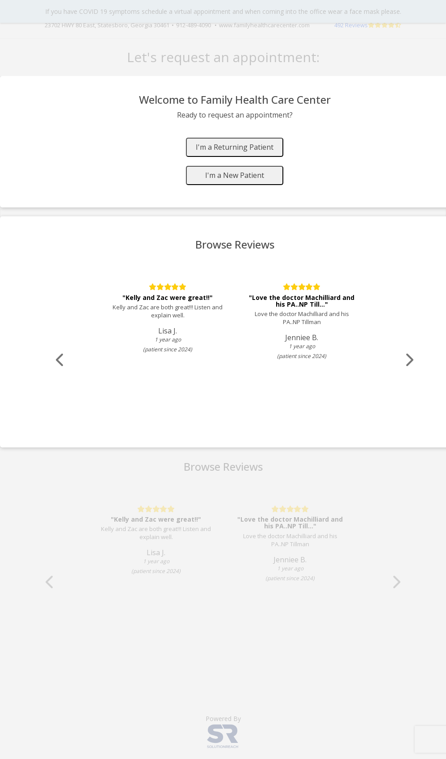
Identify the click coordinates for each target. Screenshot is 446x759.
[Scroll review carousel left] (60, 360)
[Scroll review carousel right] (409, 360)
